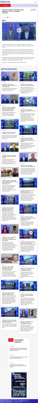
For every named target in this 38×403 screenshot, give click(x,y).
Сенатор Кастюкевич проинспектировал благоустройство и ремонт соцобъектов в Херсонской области (18, 349)
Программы (33, 9)
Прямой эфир (5, 5)
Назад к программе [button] (33, 10)
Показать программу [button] (16, 5)
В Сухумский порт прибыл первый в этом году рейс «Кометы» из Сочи (18, 357)
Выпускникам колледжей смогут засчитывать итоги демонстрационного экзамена (18, 365)
